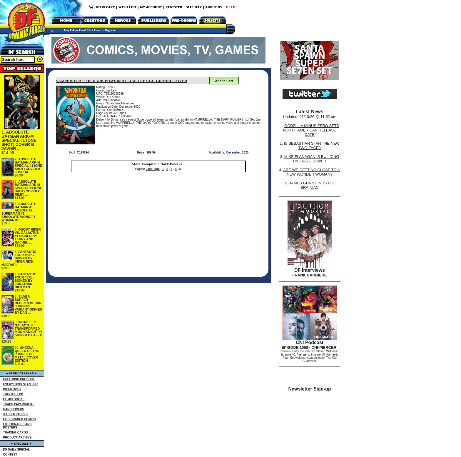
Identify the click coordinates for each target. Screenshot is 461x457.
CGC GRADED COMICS (19, 419)
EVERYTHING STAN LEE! (20, 384)
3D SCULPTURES (15, 414)
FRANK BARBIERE (310, 275)
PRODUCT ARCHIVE (17, 437)
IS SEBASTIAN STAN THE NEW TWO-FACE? (312, 145)
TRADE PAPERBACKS (19, 404)
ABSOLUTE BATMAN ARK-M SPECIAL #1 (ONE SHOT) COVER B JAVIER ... (18, 140)
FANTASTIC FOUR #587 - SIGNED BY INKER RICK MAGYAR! (18, 258)
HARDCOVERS (13, 409)
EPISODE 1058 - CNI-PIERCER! (310, 347)
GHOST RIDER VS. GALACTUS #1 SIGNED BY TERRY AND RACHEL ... (28, 236)
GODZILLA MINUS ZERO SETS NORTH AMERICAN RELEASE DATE (311, 130)
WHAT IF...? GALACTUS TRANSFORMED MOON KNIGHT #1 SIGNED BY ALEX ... (29, 330)
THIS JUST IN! (13, 394)
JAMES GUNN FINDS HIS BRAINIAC (311, 185)
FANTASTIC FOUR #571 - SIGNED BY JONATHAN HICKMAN (25, 280)
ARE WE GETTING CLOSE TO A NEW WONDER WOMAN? (311, 172)
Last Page (153, 169)
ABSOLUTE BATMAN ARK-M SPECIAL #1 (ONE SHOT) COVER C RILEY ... (28, 188)
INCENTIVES (12, 389)
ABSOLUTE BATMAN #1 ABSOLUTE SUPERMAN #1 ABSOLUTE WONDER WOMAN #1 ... (18, 212)
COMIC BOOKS (14, 399)
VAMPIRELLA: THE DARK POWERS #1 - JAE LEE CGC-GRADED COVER (121, 81)
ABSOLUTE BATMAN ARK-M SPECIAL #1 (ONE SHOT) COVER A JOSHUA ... (28, 165)
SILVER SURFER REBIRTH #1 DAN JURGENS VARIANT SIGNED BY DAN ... (28, 304)
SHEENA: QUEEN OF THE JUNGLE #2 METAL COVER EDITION (27, 354)
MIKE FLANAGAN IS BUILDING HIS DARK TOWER (311, 158)
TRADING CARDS (15, 432)
